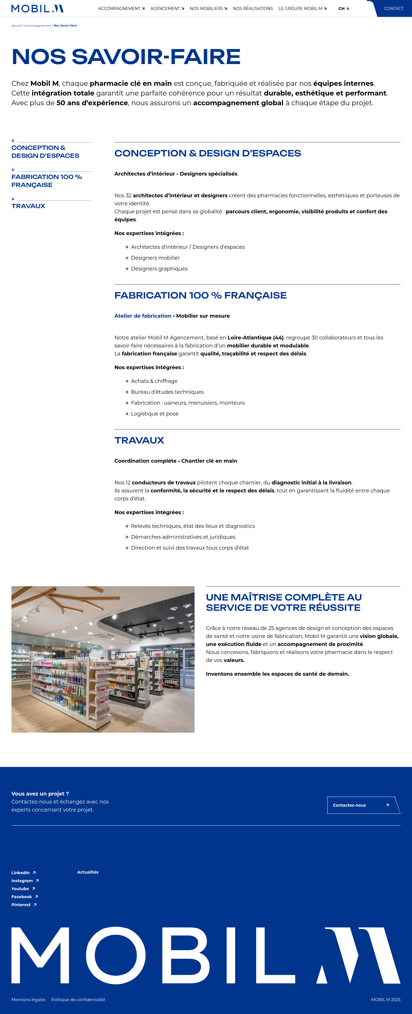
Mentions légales (28, 999)
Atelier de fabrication (142, 316)
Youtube (23, 888)
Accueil (16, 25)
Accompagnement (38, 25)
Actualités (87, 872)
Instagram (25, 880)
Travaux (28, 205)
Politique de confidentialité (78, 999)
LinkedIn (23, 872)
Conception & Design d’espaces (45, 150)
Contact (393, 8)
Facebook (24, 896)
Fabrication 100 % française (46, 179)
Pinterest (24, 904)
